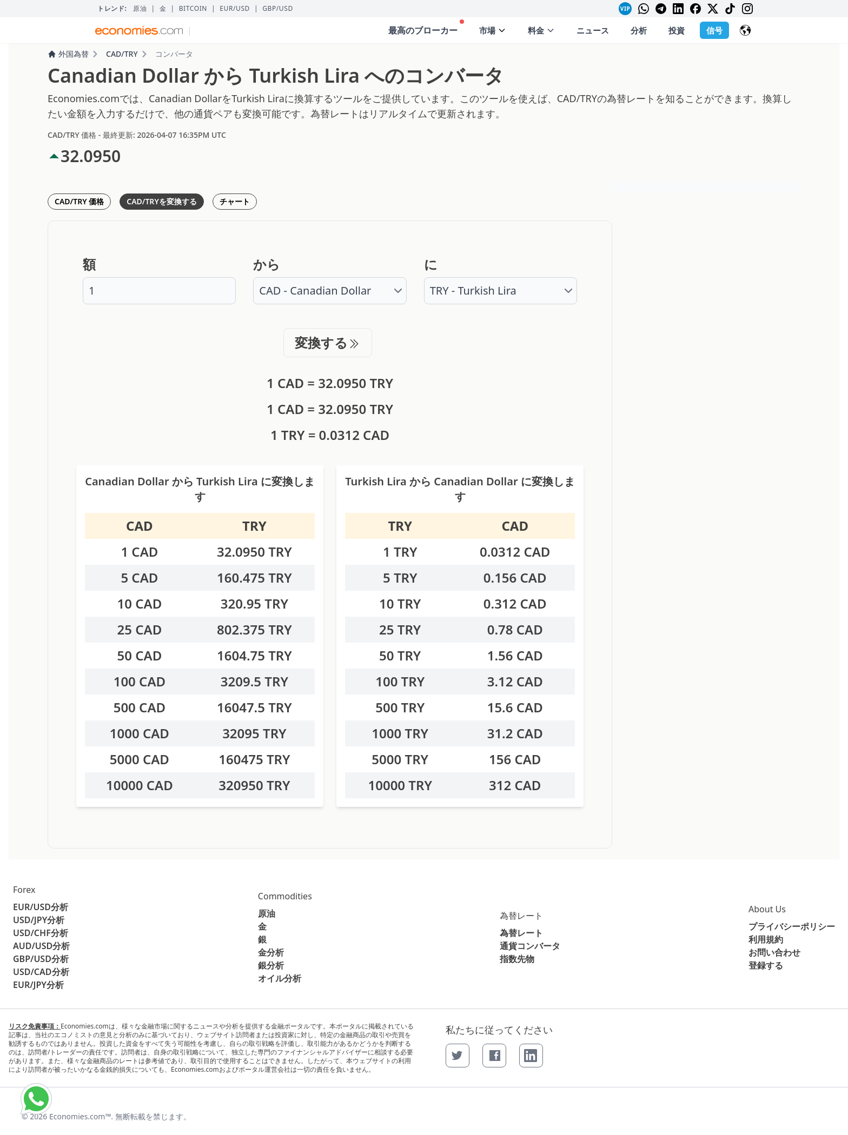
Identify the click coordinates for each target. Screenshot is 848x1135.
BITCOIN (193, 8)
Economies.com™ (80, 1116)
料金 (541, 30)
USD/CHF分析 (40, 933)
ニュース (593, 30)
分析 (639, 30)
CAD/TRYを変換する (162, 201)
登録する (765, 965)
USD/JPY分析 (38, 920)
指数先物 (517, 959)
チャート (235, 201)
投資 (676, 30)
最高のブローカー (426, 27)
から (266, 264)
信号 (714, 30)
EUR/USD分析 (40, 907)
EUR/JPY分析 (38, 985)
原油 (140, 8)
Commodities (285, 896)
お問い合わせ (774, 952)
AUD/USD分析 (41, 946)
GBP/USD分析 (41, 959)
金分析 (271, 952)
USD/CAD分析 (41, 972)
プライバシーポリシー (791, 926)
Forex (24, 890)
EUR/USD (235, 8)
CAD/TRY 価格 (79, 201)
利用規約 (765, 939)
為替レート (521, 916)
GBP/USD (277, 8)
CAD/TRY (122, 54)
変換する (328, 342)
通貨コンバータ (530, 946)
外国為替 (68, 54)
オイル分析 (279, 978)
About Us (767, 909)
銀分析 (271, 965)
